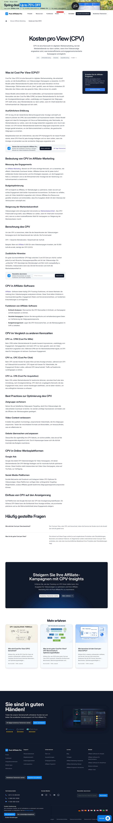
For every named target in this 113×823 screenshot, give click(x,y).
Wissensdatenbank (29, 753)
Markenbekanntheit (48, 211)
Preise (7, 754)
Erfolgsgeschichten (50, 760)
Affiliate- (8, 291)
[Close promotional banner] (110, 2)
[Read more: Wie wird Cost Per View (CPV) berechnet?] (21, 646)
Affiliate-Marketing (14, 169)
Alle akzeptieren (9, 814)
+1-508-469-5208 (13, 802)
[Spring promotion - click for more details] (56, 5)
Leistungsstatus (28, 764)
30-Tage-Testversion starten (62, 148)
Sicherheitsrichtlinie (62, 819)
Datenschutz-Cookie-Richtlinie (92, 819)
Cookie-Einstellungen (11, 817)
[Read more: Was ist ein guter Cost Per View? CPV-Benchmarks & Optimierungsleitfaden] (56, 646)
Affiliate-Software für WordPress (97, 762)
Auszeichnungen (49, 757)
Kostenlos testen (95, 89)
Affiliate (21, 244)
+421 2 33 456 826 (14, 795)
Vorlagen (69, 757)
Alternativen (8, 768)
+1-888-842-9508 (13, 798)
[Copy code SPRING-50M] (20, 8)
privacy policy (29, 810)
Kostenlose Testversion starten (49, 596)
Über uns (47, 753)
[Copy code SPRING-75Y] (49, 8)
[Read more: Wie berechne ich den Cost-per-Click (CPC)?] (91, 646)
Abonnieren (59, 275)
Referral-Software (93, 766)
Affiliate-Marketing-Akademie (75, 760)
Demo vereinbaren (39, 722)
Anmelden (71, 13)
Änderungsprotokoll (29, 760)
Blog (68, 753)
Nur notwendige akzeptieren (26, 814)
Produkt (31, 13)
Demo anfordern (45, 148)
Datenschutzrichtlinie (75, 819)
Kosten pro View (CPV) (35, 21)
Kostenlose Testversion (100, 13)
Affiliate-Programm (50, 764)
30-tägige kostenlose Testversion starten (18, 722)
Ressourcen (40, 13)
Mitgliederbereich (28, 757)
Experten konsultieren (83, 13)
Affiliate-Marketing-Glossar (74, 764)
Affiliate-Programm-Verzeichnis (75, 767)
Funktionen (8, 758)
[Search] (65, 13)
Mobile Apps (8, 765)
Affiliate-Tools (92, 769)
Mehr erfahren (67, 596)
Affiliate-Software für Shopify (96, 753)
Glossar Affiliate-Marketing (17, 21)
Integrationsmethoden (11, 761)
